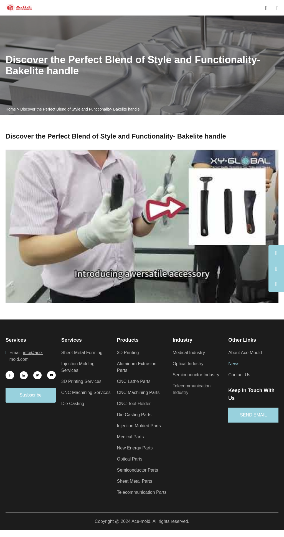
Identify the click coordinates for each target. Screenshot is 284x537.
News (234, 364)
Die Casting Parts (135, 415)
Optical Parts (130, 459)
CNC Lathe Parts (135, 381)
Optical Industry (189, 364)
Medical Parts (131, 437)
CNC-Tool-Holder (135, 403)
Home (11, 109)
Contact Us (240, 375)
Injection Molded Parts (140, 426)
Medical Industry (190, 353)
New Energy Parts (136, 448)
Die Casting (73, 410)
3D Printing (129, 353)
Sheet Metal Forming (83, 353)
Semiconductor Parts (139, 470)
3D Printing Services (82, 381)
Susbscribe (30, 395)
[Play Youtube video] (142, 226)
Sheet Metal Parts (135, 481)
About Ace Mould (246, 353)
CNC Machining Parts (139, 392)
